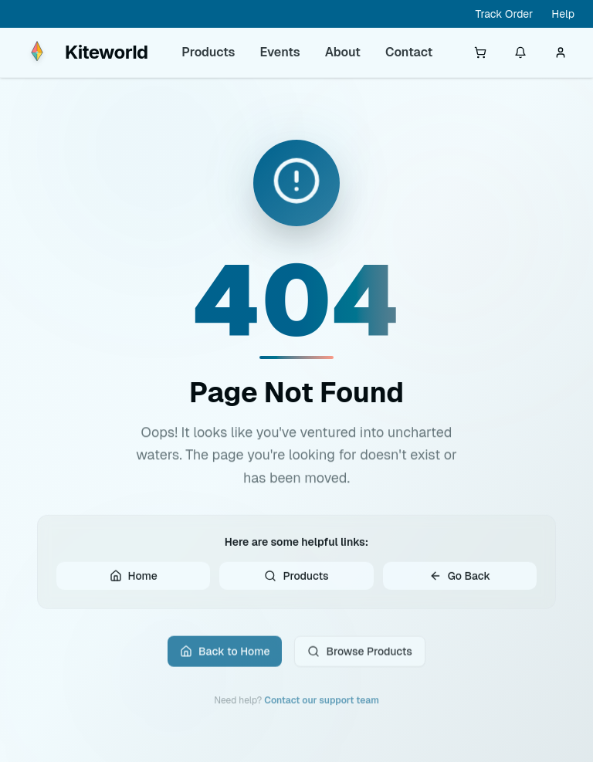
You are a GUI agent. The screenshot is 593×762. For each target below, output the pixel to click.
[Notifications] (520, 52)
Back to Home (224, 657)
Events (280, 52)
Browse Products (359, 657)
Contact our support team (321, 706)
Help (562, 14)
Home (134, 580)
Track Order (504, 14)
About (343, 52)
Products (208, 52)
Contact (408, 52)
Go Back (459, 580)
